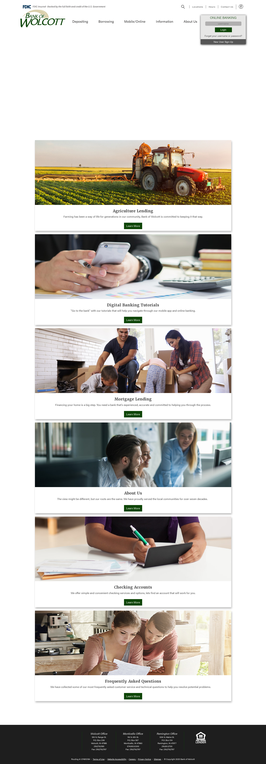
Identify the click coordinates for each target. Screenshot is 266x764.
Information (164, 21)
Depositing (80, 21)
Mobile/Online (134, 21)
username (222, 35)
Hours (212, 6)
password (236, 35)
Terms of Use (98, 759)
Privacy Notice (144, 759)
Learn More (134, 226)
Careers (132, 759)
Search (183, 7)
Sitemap (157, 759)
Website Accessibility (116, 759)
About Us (190, 21)
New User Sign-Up (223, 41)
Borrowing (106, 21)
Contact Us (227, 6)
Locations (197, 6)
